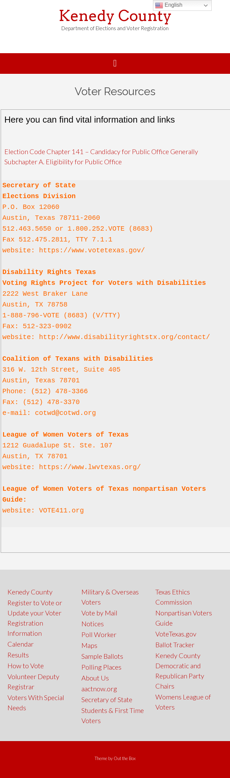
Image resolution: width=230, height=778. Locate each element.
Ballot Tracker (174, 644)
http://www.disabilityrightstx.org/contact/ (124, 337)
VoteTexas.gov (175, 634)
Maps (89, 645)
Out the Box (125, 758)
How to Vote (25, 665)
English (169, 5)
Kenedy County (115, 16)
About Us (95, 678)
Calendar (20, 644)
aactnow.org (99, 689)
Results (18, 655)
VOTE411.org (61, 510)
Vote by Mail (99, 613)
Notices (92, 623)
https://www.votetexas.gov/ (92, 250)
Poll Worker (98, 634)
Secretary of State (106, 699)
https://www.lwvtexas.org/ (90, 467)
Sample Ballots (102, 656)
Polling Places (101, 667)
